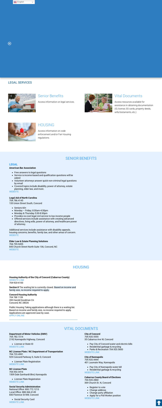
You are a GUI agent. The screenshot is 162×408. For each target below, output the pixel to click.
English (19, 2)
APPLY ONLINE (16, 315)
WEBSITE (14, 191)
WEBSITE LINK (16, 280)
